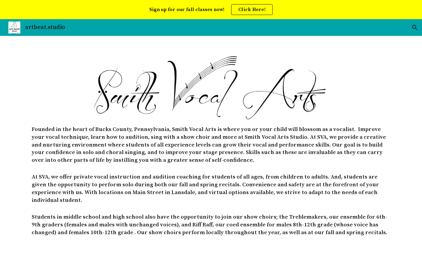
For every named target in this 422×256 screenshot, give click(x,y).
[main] (211, 188)
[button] (415, 27)
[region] (211, 9)
